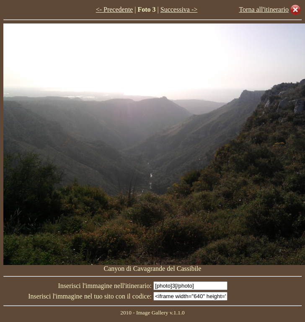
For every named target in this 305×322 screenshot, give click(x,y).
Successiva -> (179, 9)
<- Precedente (114, 9)
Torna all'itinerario (264, 9)
